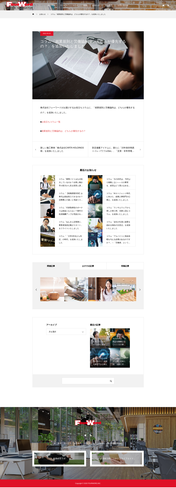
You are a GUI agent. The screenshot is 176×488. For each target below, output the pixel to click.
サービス (63, 5)
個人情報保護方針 (114, 444)
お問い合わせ (123, 5)
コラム (75, 5)
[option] (52, 290)
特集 (85, 5)
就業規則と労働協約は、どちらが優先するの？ (64, 131)
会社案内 (108, 5)
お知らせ (96, 5)
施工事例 (57, 444)
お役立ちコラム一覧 (51, 122)
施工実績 (51, 5)
